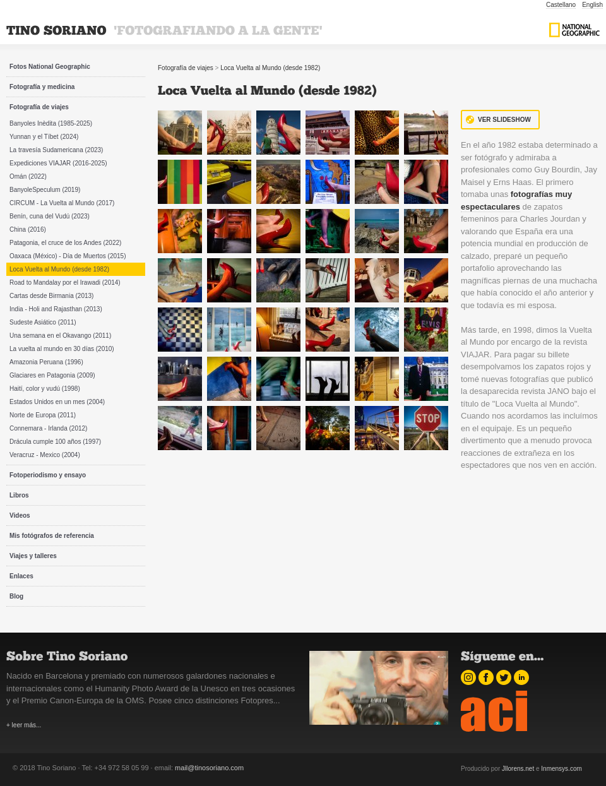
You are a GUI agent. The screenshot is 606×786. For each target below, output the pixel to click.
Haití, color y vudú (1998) (44, 388)
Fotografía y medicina (41, 86)
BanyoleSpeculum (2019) (44, 189)
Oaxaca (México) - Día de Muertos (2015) (67, 256)
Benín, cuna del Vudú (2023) (49, 216)
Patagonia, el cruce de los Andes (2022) (65, 242)
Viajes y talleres (33, 555)
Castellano (561, 4)
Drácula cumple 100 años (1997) (55, 441)
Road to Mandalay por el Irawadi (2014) (65, 282)
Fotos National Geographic (49, 66)
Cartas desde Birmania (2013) (51, 295)
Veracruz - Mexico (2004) (44, 454)
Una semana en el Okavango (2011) (60, 335)
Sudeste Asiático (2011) (42, 322)
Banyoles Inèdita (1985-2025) (50, 123)
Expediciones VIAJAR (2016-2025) (58, 163)
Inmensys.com (561, 768)
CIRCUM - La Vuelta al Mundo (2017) (61, 202)
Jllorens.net (518, 768)
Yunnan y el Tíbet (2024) (43, 136)
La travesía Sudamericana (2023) (56, 149)
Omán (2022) (28, 176)
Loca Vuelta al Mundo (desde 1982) (59, 269)
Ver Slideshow (504, 119)
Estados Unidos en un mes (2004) (57, 401)
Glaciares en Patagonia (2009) (52, 375)
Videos (19, 515)
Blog (16, 596)
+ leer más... (23, 725)
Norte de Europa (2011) (42, 415)
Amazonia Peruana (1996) (46, 362)
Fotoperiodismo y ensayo (47, 475)
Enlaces (21, 576)
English (592, 4)
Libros (19, 495)
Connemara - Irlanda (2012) (48, 428)
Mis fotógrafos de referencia (51, 535)
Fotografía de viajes (39, 107)
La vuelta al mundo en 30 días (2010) (61, 348)
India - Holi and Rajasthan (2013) (55, 309)
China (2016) (27, 229)
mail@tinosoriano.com (209, 767)
